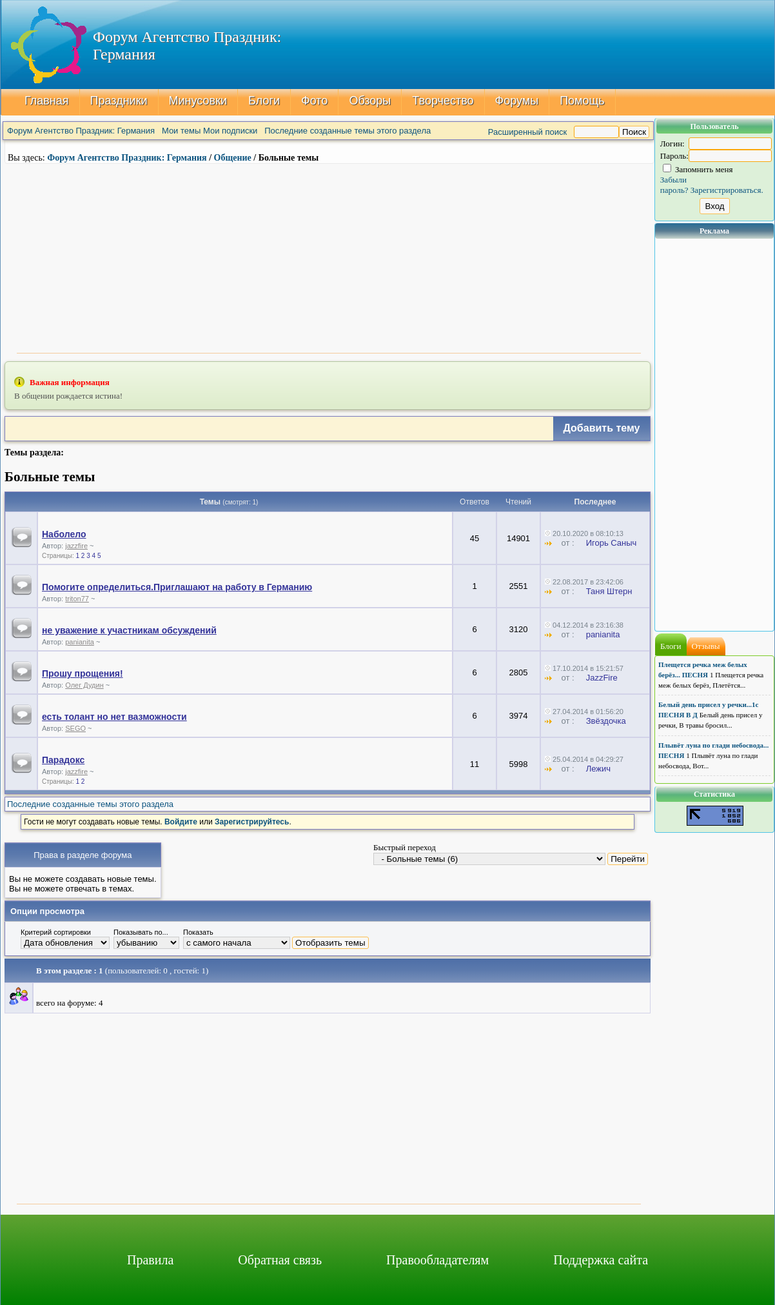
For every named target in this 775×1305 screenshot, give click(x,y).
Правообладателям (437, 1260)
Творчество (442, 100)
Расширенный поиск (527, 132)
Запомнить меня (698, 169)
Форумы (517, 100)
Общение (232, 158)
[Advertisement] (329, 256)
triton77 (77, 599)
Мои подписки (230, 130)
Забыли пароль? (674, 185)
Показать (198, 932)
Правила (150, 1260)
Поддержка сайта (600, 1260)
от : (564, 543)
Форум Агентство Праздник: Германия (81, 130)
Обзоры (370, 100)
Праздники (119, 100)
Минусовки (198, 100)
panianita (79, 642)
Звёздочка (606, 721)
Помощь (582, 100)
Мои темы (181, 130)
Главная (47, 100)
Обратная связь (280, 1260)
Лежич (598, 768)
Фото (314, 100)
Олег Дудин (84, 685)
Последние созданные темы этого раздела (347, 130)
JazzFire (602, 677)
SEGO (75, 728)
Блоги (264, 100)
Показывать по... (140, 932)
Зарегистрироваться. (727, 190)
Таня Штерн (609, 591)
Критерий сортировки (56, 932)
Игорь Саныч (611, 543)
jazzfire (76, 546)
